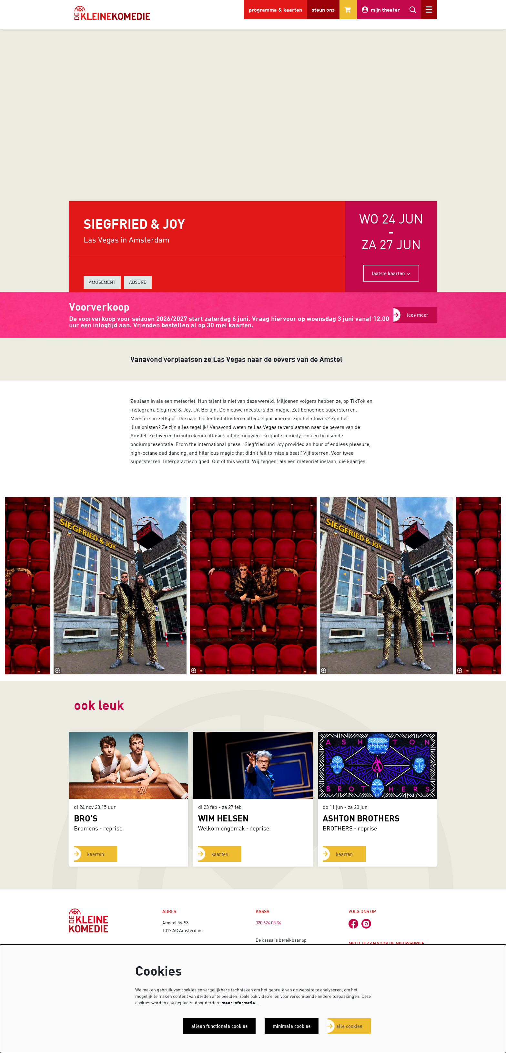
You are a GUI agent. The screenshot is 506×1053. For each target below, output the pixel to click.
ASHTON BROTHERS (361, 818)
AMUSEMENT (102, 282)
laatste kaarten (391, 273)
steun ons (323, 9)
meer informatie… (240, 1002)
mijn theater (381, 9)
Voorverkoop (99, 306)
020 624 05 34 (268, 922)
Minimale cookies (291, 1026)
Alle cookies (349, 1026)
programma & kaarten (275, 9)
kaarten (95, 854)
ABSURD (138, 282)
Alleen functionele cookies (218, 1026)
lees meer (418, 315)
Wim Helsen (223, 818)
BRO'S (85, 818)
